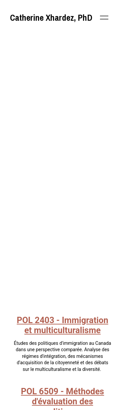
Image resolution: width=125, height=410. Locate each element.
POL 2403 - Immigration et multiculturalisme (62, 325)
